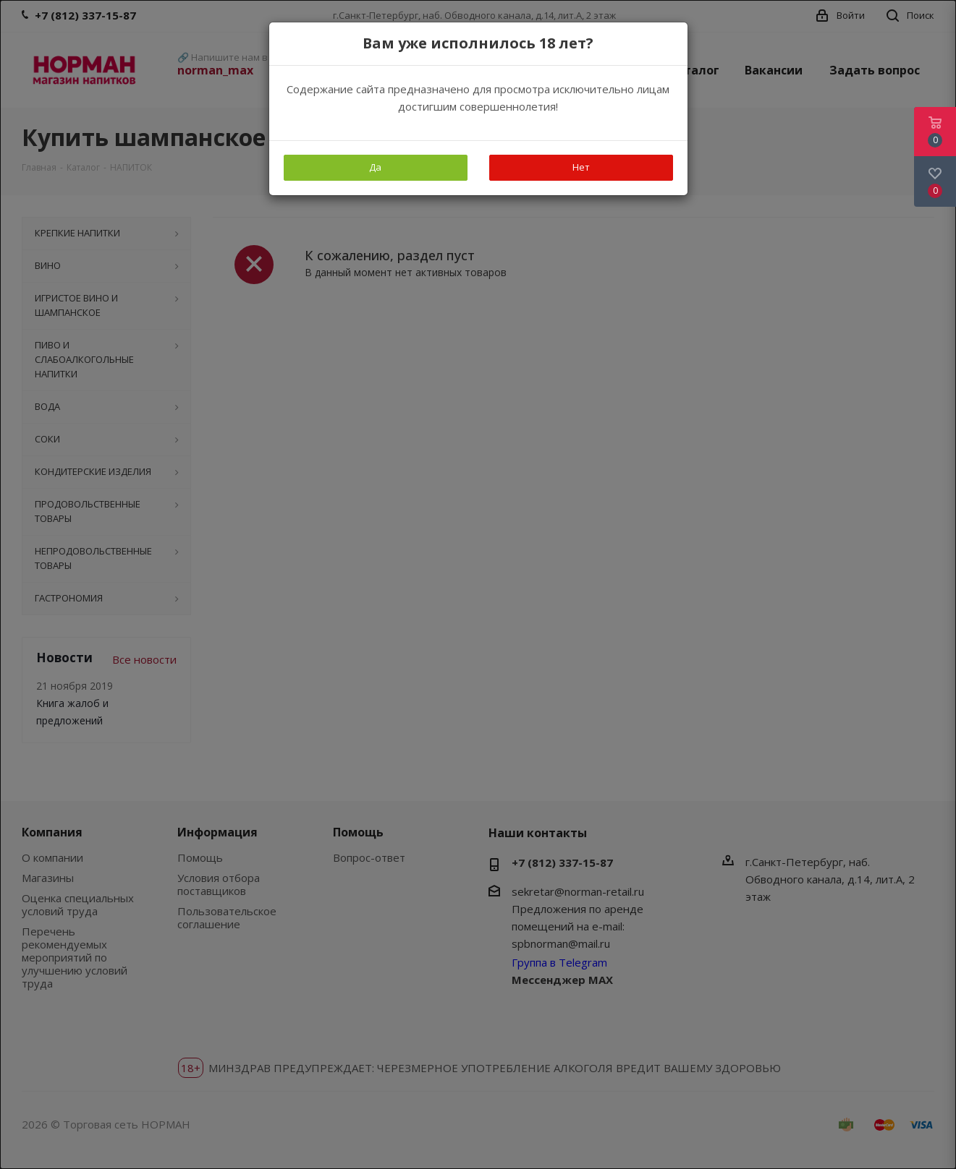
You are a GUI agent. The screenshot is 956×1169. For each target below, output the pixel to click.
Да (375, 167)
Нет (581, 167)
